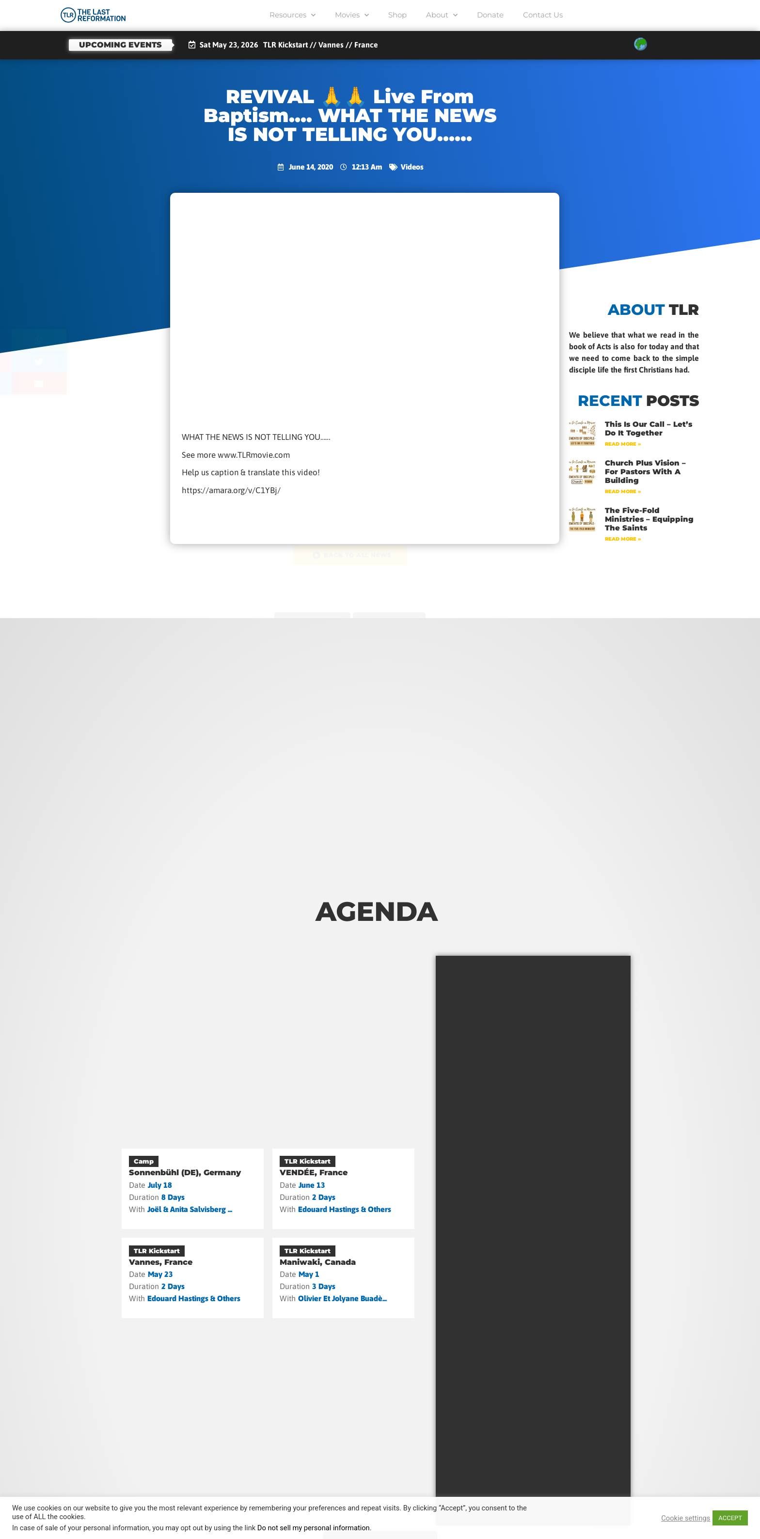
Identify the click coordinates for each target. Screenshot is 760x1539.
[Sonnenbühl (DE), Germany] (193, 1189)
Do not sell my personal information (313, 1527)
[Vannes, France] (193, 1278)
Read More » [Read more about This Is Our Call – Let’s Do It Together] (623, 444)
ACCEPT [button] (730, 1518)
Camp (144, 1161)
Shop (397, 14)
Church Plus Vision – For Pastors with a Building (645, 471)
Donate (490, 14)
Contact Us (543, 14)
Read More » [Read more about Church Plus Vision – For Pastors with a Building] (623, 491)
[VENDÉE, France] (343, 1189)
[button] (88, 340)
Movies (352, 15)
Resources (292, 15)
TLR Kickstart (308, 1161)
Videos (412, 166)
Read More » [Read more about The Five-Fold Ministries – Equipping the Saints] (623, 539)
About (442, 15)
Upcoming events (120, 44)
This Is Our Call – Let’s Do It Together (648, 428)
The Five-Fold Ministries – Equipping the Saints (649, 519)
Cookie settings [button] (685, 1518)
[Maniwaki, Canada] (343, 1278)
